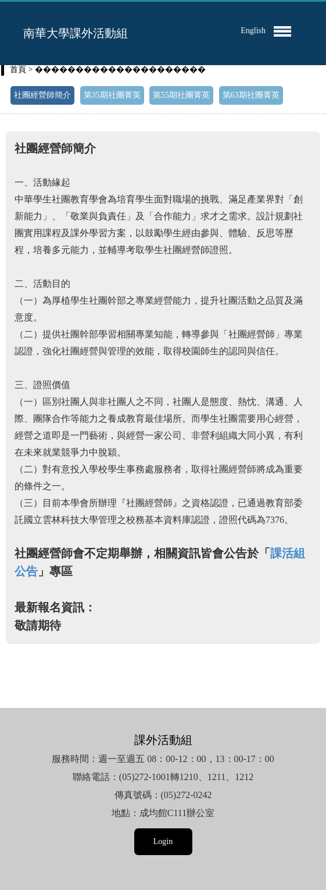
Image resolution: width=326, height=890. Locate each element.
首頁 (18, 69)
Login (163, 841)
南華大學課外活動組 (75, 33)
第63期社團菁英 (251, 95)
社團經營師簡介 (42, 95)
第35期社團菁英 (112, 95)
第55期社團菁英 (181, 95)
